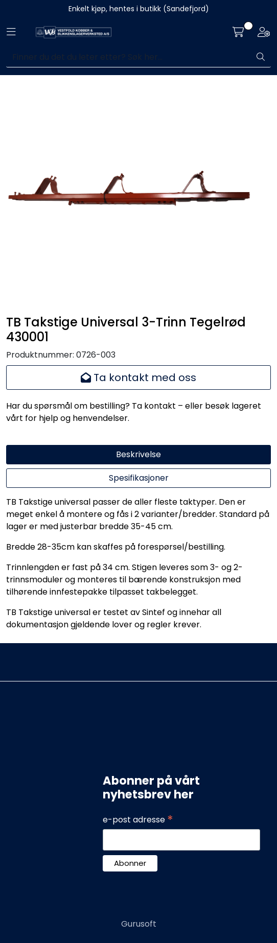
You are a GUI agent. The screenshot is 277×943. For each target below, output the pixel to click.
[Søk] (128, 57)
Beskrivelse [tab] (138, 454)
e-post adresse (138, 820)
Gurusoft (138, 924)
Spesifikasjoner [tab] (139, 478)
